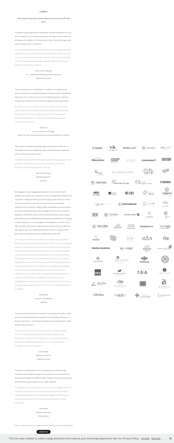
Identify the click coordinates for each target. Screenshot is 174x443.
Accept (145, 438)
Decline (155, 438)
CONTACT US (43, 432)
